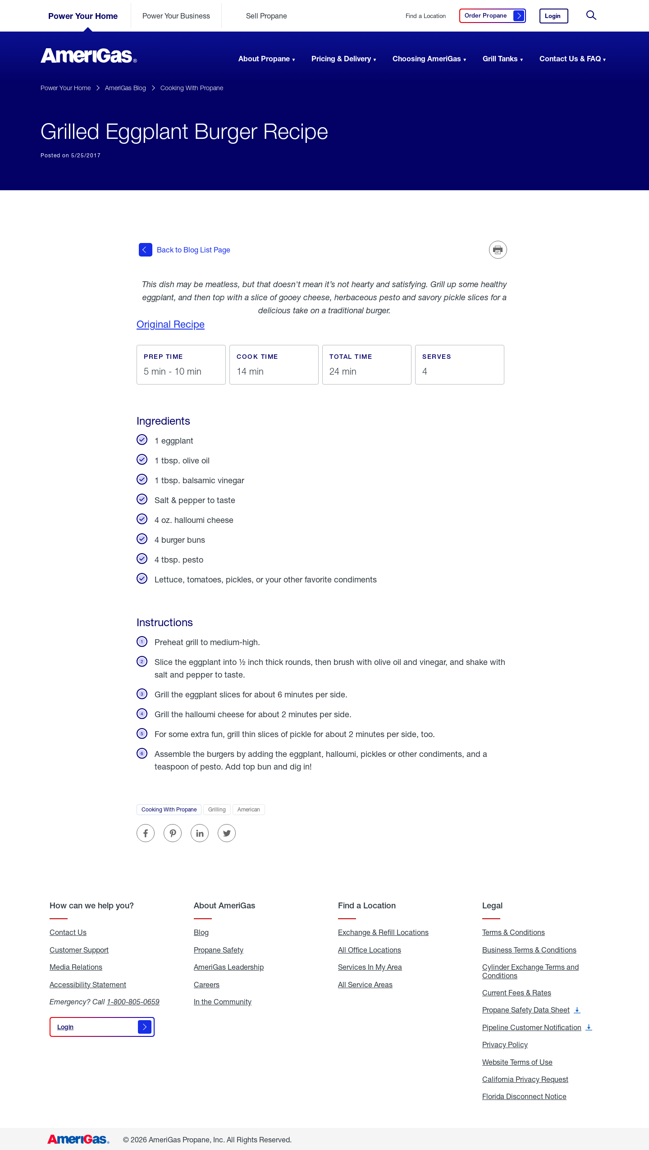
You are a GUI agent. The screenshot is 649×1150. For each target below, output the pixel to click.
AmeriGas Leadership (229, 965)
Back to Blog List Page (184, 249)
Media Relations (76, 965)
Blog (201, 930)
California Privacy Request (525, 1077)
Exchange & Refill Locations (383, 930)
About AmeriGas (224, 903)
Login (556, 17)
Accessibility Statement (88, 982)
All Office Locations (369, 948)
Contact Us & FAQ (570, 58)
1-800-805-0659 (133, 999)
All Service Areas (365, 982)
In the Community (222, 1000)
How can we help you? (92, 903)
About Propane (264, 58)
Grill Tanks (500, 58)
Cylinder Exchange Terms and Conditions (530, 969)
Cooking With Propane (191, 88)
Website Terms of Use (517, 1060)
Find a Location (426, 16)
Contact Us (68, 930)
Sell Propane (266, 15)
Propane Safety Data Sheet (531, 1008)
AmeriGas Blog (125, 88)
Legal (492, 903)
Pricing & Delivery (341, 58)
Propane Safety (218, 948)
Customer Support (79, 948)
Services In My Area (370, 965)
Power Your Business (176, 15)
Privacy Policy (505, 1043)
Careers (206, 982)
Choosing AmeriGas (427, 58)
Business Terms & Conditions (529, 948)
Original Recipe (171, 322)
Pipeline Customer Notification (537, 1025)
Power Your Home (83, 16)
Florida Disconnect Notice (524, 1094)
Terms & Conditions (513, 930)
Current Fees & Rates (516, 991)
